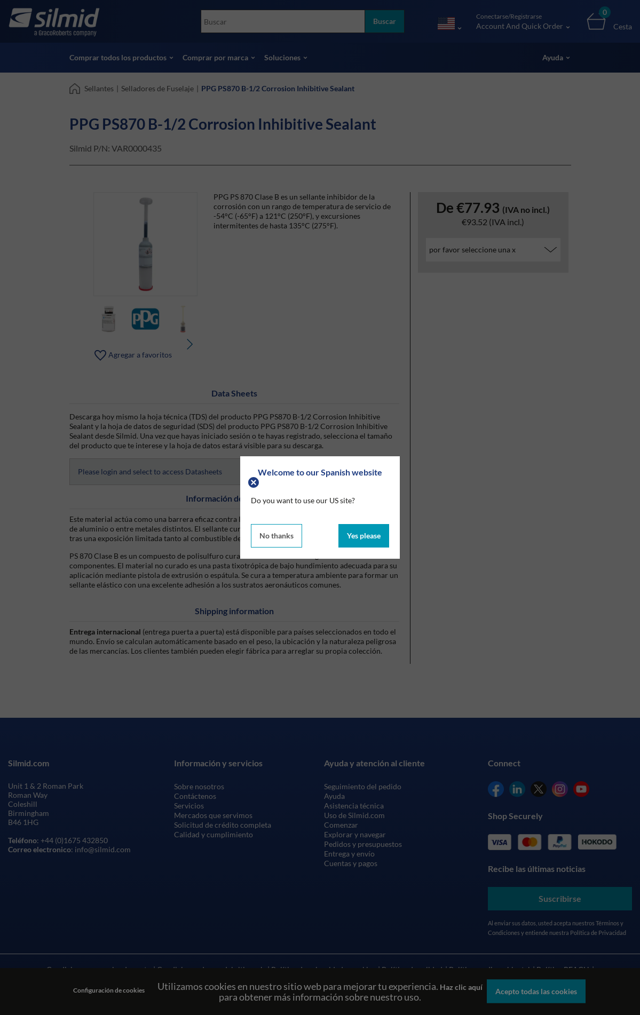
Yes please (364, 535)
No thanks (276, 535)
